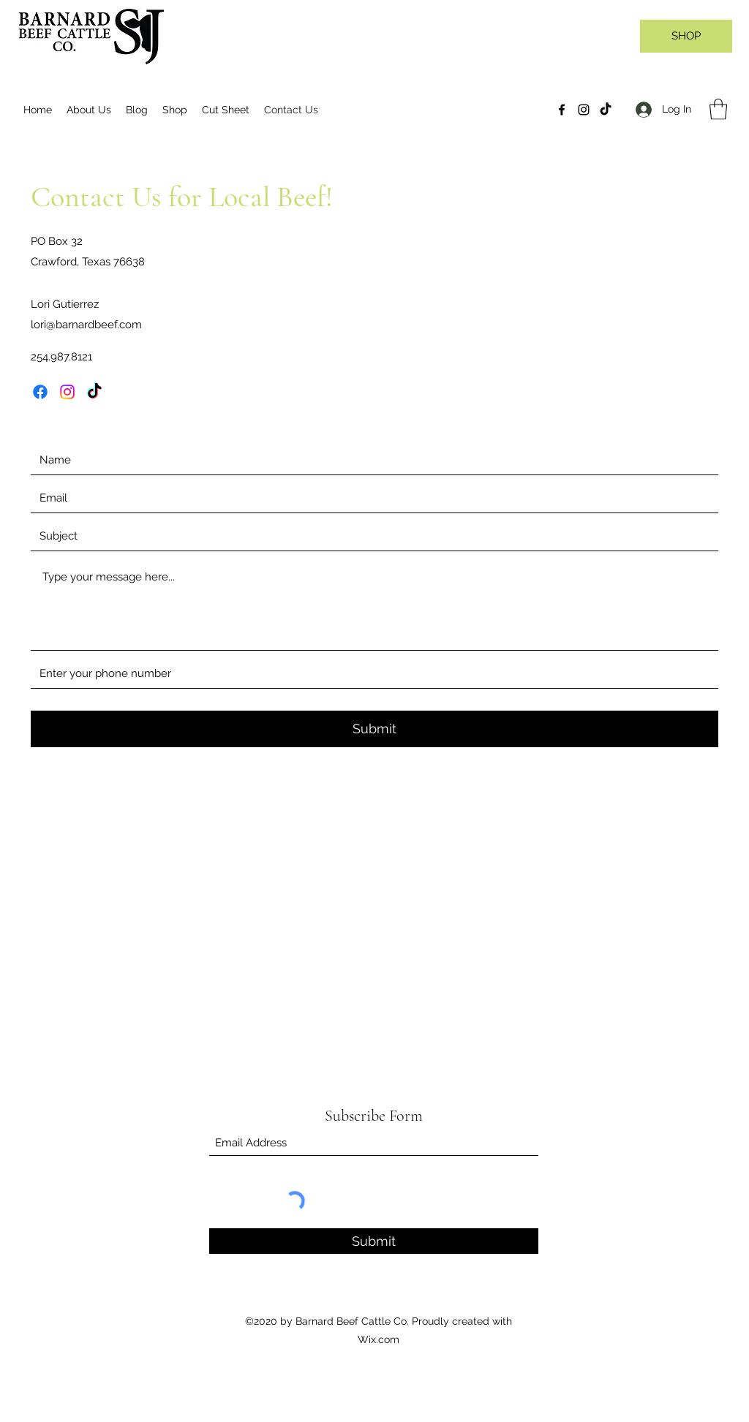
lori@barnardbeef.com (86, 324)
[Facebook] (561, 109)
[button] (718, 109)
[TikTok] (605, 109)
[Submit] (374, 729)
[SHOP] (686, 36)
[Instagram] (583, 109)
